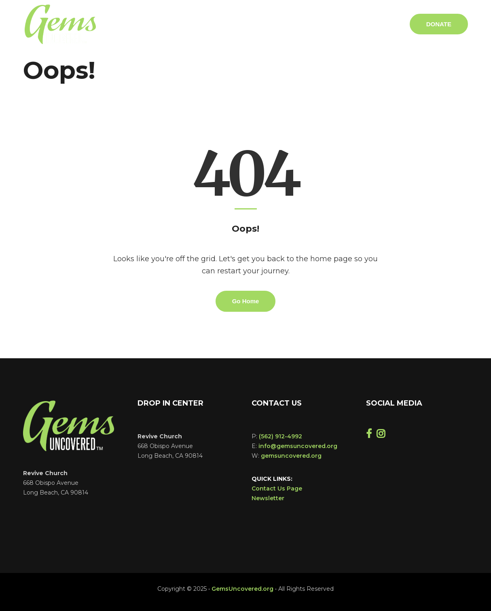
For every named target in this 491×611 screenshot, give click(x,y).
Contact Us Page (277, 488)
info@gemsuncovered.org (297, 446)
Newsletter (268, 498)
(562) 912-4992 (280, 436)
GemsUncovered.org (242, 588)
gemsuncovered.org (291, 455)
